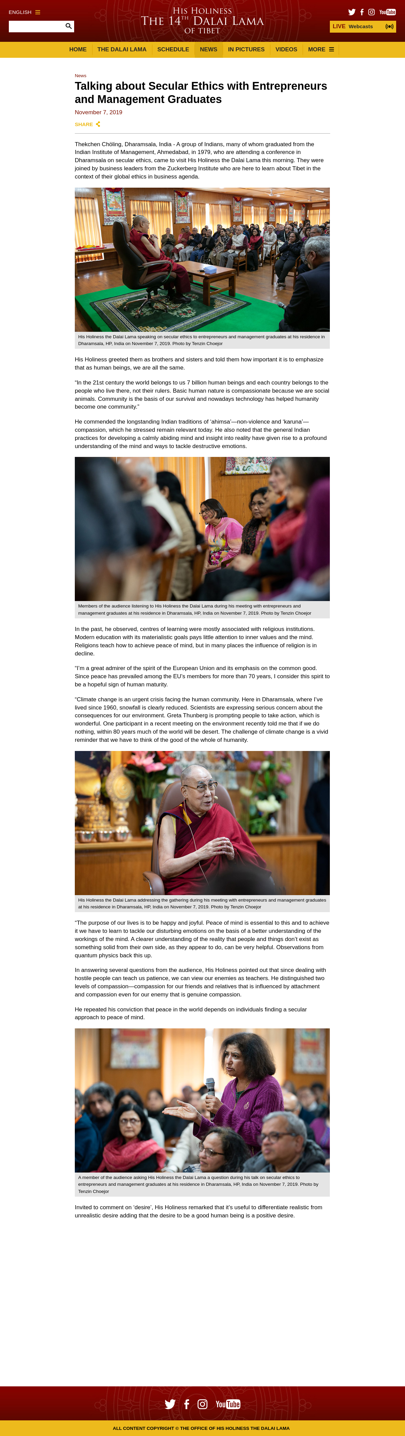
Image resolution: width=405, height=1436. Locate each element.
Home (78, 49)
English (24, 12)
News (208, 49)
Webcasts (353, 26)
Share (84, 124)
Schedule (173, 49)
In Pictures (246, 49)
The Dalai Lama (122, 49)
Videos (286, 49)
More (321, 49)
